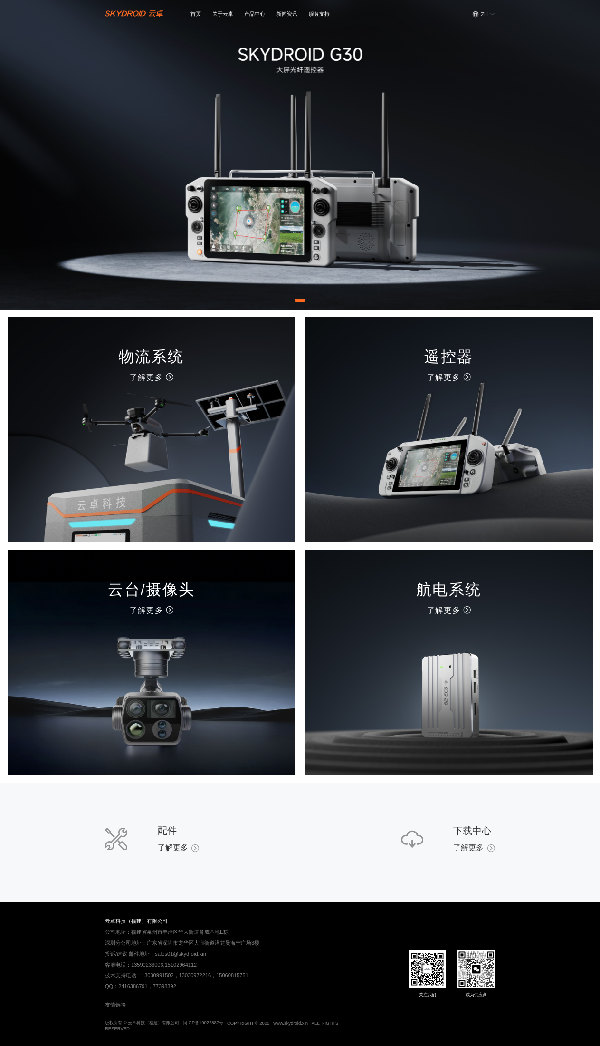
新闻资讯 (286, 14)
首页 (195, 14)
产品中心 (254, 14)
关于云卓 (222, 14)
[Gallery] (300, 155)
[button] (222, 14)
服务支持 (319, 14)
